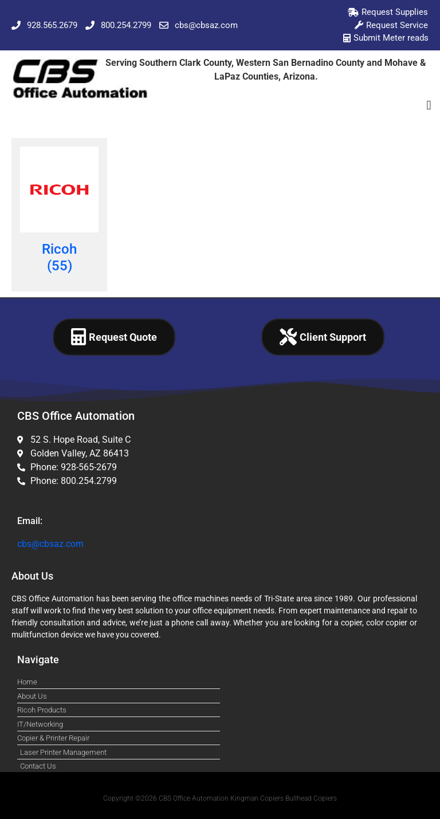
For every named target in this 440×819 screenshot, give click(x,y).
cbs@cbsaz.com (50, 543)
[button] (428, 105)
